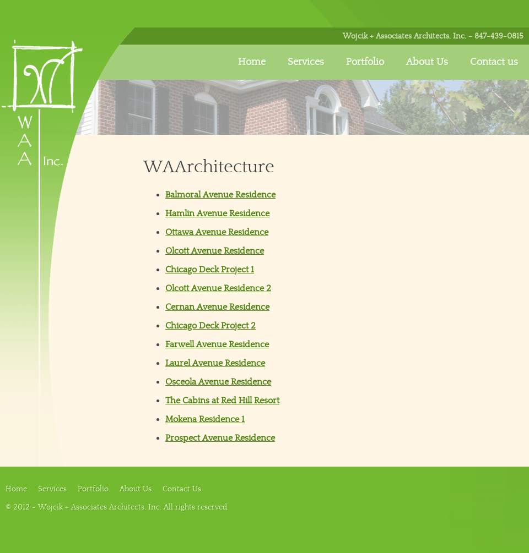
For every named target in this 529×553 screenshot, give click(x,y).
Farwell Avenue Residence (217, 344)
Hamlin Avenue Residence (217, 213)
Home (252, 62)
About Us (427, 62)
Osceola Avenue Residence (218, 382)
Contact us (494, 62)
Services (306, 62)
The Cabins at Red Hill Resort (222, 401)
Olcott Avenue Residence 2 (218, 288)
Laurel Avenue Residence (215, 363)
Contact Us (182, 489)
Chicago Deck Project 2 (210, 326)
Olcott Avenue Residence (214, 251)
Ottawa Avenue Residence (216, 232)
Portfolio (365, 62)
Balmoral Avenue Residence (220, 195)
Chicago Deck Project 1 (209, 270)
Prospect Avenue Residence (220, 438)
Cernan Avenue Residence (217, 307)
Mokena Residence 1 (205, 419)
